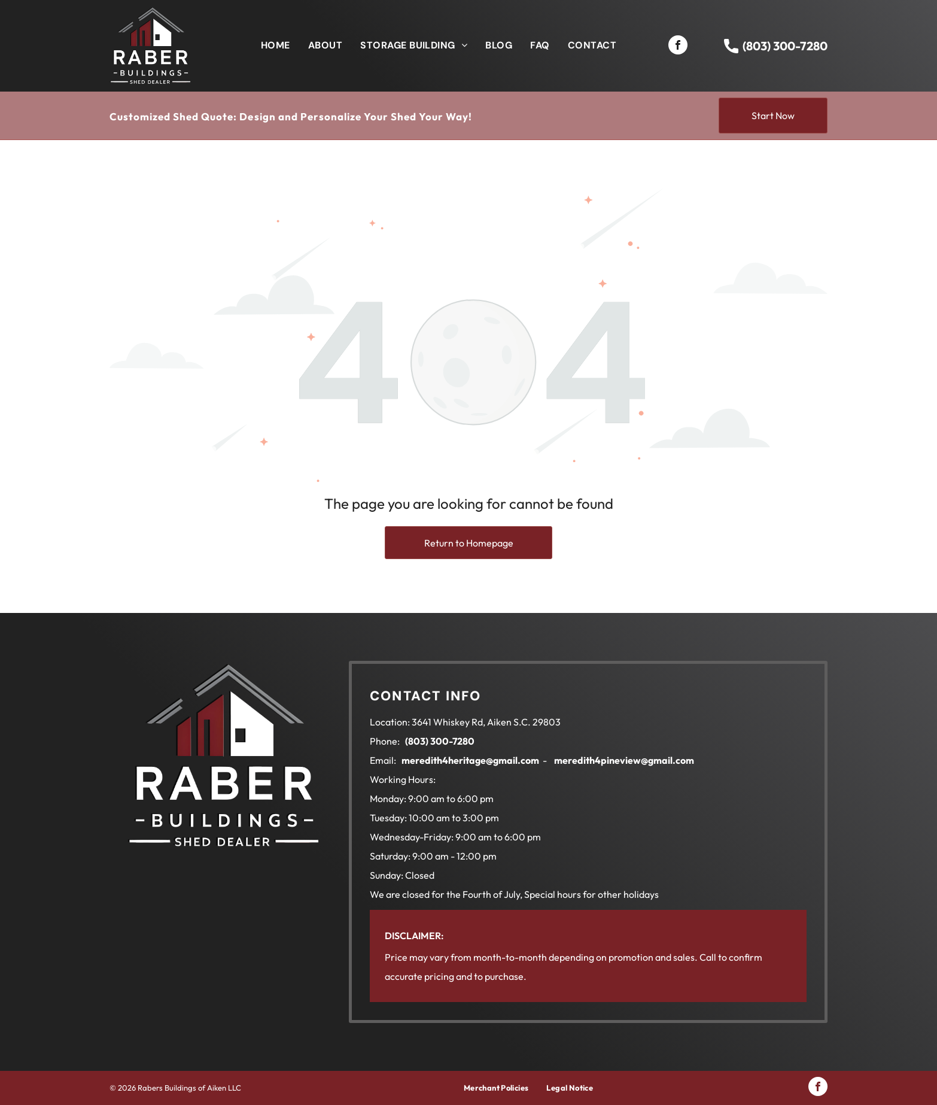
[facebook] (677, 46)
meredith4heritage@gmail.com (470, 760)
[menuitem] (275, 45)
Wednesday (394, 837)
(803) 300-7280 (785, 45)
